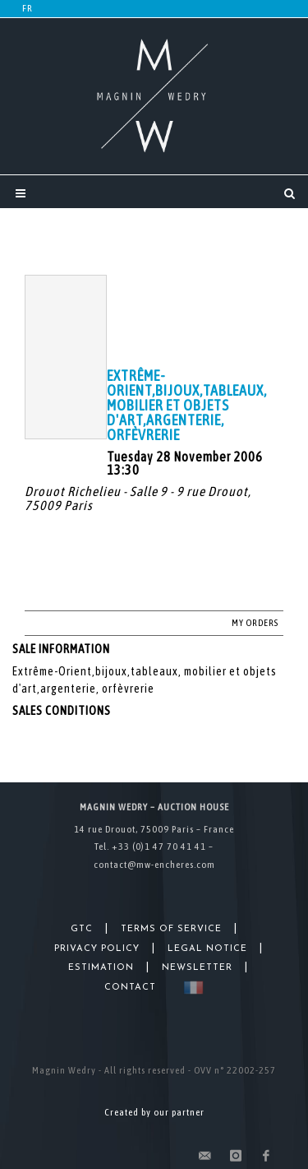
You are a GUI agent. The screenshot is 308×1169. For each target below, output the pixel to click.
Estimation (101, 967)
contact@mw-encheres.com (154, 864)
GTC (82, 929)
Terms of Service (171, 929)
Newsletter (197, 967)
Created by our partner (154, 1112)
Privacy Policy (97, 948)
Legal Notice (207, 948)
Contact (130, 987)
